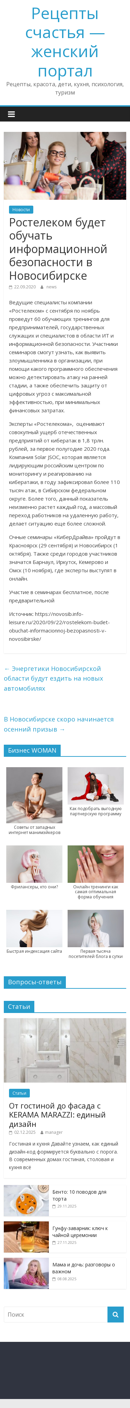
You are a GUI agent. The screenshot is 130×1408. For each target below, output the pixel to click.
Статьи (19, 1093)
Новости (21, 210)
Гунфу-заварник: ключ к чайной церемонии (80, 1231)
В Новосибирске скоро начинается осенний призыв (59, 724)
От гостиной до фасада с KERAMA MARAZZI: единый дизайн (57, 1114)
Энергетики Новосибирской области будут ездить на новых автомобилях (53, 678)
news (51, 287)
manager (54, 1132)
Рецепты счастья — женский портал (65, 41)
